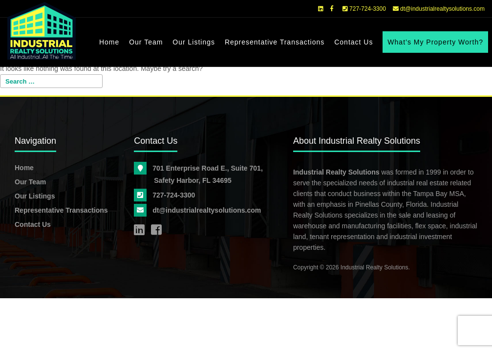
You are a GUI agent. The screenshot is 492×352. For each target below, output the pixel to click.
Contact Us (353, 42)
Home (109, 42)
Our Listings (193, 42)
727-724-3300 (364, 8)
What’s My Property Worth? (435, 42)
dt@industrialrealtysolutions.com (439, 8)
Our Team (146, 42)
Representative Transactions (274, 42)
